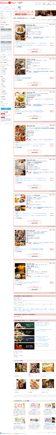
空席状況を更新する (35, 51)
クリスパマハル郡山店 (45, 373)
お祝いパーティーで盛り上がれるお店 (42, 344)
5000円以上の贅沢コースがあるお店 (42, 322)
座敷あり (3, 80)
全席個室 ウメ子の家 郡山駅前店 (34, 162)
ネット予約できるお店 (5, 60)
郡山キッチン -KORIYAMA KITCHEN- (35, 233)
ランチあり (4, 74)
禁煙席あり (4, 81)
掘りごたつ (4, 79)
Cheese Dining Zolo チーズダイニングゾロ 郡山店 (49, 121)
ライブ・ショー (4, 104)
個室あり (3, 78)
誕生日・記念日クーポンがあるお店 (42, 343)
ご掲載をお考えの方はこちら (23, 433)
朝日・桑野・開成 (24, 300)
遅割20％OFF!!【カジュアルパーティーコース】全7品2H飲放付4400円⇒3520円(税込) (29, 249)
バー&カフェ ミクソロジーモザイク (35, 27)
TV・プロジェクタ (5, 103)
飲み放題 (3, 70)
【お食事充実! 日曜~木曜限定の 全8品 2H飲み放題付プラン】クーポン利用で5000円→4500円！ (31, 45)
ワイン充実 (4, 94)
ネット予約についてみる (7, 123)
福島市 (17, 353)
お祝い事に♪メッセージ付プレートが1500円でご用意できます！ (43, 139)
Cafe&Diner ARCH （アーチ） (34, 197)
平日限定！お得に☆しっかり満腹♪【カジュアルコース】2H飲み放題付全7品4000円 (29, 110)
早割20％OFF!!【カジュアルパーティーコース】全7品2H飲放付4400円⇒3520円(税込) (29, 248)
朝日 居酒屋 (15, 356)
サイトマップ (38, 432)
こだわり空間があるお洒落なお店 (42, 340)
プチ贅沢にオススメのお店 (40, 330)
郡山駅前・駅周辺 (17, 300)
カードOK (3, 98)
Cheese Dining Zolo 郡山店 (33, 95)
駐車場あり (4, 99)
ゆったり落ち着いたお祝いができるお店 (43, 339)
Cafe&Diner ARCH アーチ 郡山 (51, 226)
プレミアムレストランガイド (34, 423)
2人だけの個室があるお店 (40, 337)
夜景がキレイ (4, 85)
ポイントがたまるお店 (5, 64)
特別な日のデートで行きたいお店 (42, 336)
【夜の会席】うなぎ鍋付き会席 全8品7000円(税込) (24, 77)
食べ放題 (3, 71)
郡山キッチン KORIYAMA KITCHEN (51, 259)
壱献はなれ (29, 61)
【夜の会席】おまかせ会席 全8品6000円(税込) (23, 78)
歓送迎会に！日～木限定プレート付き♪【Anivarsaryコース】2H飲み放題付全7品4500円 (30, 111)
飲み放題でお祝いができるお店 (41, 325)
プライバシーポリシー (44, 432)
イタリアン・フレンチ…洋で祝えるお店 (43, 323)
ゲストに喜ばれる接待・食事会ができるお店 (43, 329)
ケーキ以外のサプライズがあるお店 (42, 346)
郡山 (14, 353)
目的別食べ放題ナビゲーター (49, 409)
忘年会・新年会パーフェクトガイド (19, 409)
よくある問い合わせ (53, 432)
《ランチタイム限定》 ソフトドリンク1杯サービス (41, 276)
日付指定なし (4, 54)
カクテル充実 (4, 93)
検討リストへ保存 (52, 24)
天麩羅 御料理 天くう (32, 266)
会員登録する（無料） (38, 4)
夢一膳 (16, 373)
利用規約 (49, 432)
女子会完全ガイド (35, 409)
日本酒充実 (4, 90)
